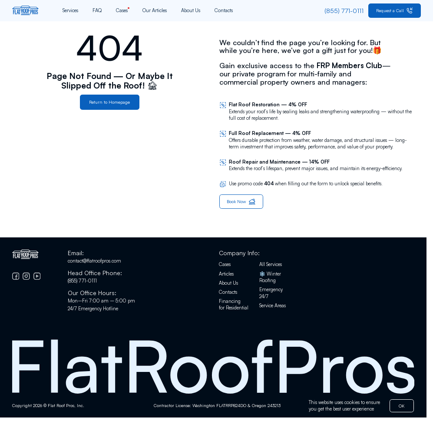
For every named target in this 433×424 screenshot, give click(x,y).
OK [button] (401, 405)
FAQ (97, 10)
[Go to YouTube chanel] (37, 276)
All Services (270, 265)
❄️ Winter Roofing (270, 277)
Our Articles (154, 10)
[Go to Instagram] (26, 276)
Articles (226, 274)
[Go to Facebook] (16, 276)
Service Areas (272, 305)
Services (70, 10)
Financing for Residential (233, 304)
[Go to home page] (25, 10)
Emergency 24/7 (271, 292)
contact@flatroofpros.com (94, 261)
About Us (190, 10)
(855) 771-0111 (82, 281)
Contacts (224, 10)
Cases (122, 10)
